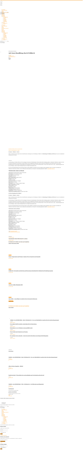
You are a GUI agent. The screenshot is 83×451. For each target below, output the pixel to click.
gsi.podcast (3, 39)
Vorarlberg (3, 9)
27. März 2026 (11, 272)
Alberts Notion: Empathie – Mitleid (16, 366)
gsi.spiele (5, 419)
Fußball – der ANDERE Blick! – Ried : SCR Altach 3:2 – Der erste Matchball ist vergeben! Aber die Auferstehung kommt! (34, 320)
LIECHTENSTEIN (4, 10)
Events (11, 231)
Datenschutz (4, 402)
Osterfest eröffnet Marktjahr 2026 (16, 284)
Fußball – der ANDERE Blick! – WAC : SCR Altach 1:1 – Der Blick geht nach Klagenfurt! (26, 384)
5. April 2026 (10, 359)
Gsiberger (3, 14)
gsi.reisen (5, 19)
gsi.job (4, 18)
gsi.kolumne (5, 23)
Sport (3, 29)
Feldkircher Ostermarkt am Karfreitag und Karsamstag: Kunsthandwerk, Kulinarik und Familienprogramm (31, 270)
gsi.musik (13, 56)
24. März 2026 (11, 286)
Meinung (3, 22)
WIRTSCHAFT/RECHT (5, 12)
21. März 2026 (11, 300)
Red (10, 55)
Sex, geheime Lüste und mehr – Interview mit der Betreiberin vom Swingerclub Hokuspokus (29, 335)
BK (10, 376)
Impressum (3, 403)
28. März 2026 (11, 368)
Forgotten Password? (3, 435)
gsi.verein (3, 15)
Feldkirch (13, 231)
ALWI (10, 367)
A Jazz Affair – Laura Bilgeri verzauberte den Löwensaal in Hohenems (23, 298)
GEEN (11, 358)
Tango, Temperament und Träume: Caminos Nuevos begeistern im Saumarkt (24, 256)
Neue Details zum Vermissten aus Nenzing (19, 331)
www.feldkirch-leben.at (51, 168)
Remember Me (3, 432)
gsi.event (5, 17)
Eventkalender (6, 32)
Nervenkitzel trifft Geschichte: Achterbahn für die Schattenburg (23, 324)
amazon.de (10, 395)
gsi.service (3, 16)
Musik (16, 231)
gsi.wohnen (5, 21)
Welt (2, 26)
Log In (1, 442)
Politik (3, 11)
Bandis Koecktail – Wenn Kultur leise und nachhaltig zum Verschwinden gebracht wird (26, 375)
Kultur (3, 13)
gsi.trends (5, 20)
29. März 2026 (11, 258)
